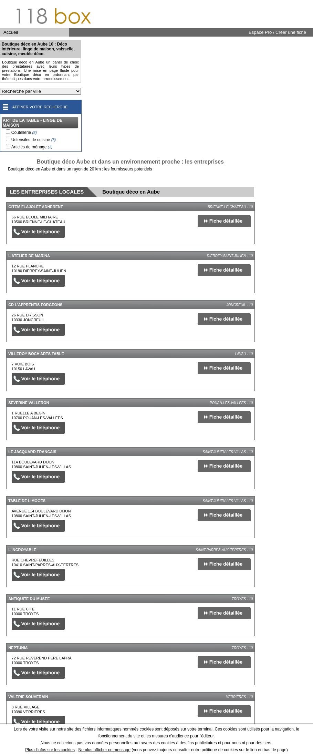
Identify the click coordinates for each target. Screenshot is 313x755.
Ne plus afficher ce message (105, 749)
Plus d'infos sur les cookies (50, 749)
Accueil (10, 32)
